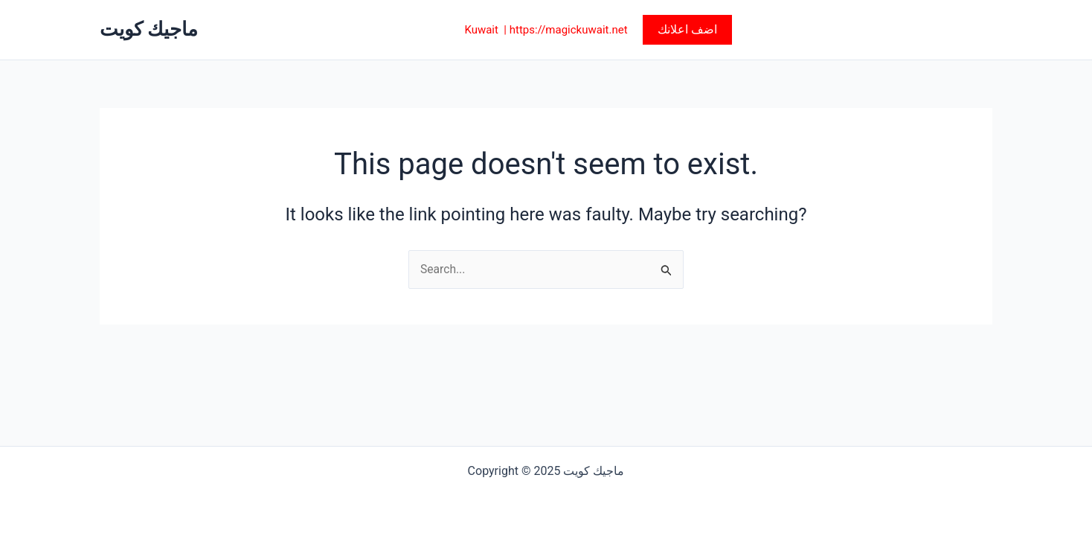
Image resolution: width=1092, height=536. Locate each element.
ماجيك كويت (149, 29)
